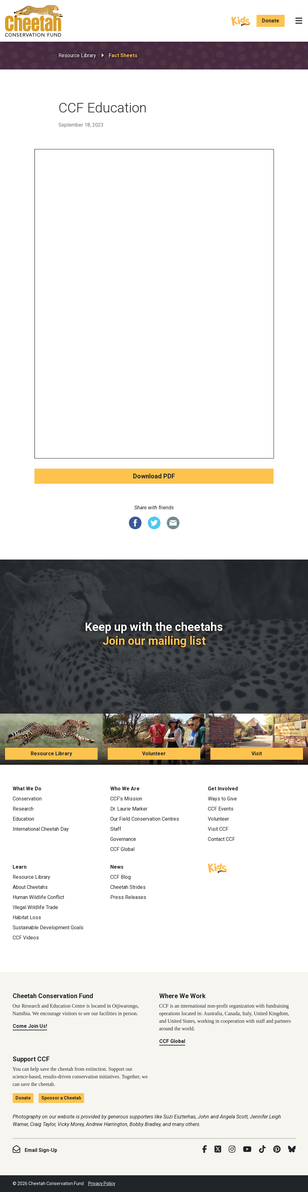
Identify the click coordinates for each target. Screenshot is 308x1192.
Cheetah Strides (128, 887)
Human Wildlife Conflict (38, 897)
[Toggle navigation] (299, 20)
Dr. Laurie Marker (129, 809)
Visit (256, 754)
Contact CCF (221, 839)
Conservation (27, 799)
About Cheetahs (30, 887)
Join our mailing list (154, 641)
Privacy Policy (101, 1183)
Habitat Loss (27, 917)
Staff (115, 829)
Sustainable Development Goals (48, 928)
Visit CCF (218, 829)
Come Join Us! (30, 1026)
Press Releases (128, 897)
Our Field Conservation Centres (144, 819)
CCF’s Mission (126, 799)
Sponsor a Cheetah (61, 1097)
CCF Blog (120, 877)
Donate (270, 21)
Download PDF (154, 476)
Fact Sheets (123, 55)
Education (23, 819)
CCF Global (122, 849)
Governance (123, 839)
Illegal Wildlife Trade (35, 907)
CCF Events (220, 809)
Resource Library (77, 55)
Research (23, 809)
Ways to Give (222, 799)
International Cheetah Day (41, 829)
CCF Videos (26, 938)
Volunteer (154, 754)
